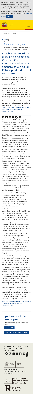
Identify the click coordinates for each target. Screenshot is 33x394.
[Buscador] (16, 33)
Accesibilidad (19, 348)
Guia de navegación (9, 346)
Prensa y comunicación (13, 44)
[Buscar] (28, 33)
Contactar (11, 348)
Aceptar (9, 16)
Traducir (5, 40)
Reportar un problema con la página (16, 332)
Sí (6, 328)
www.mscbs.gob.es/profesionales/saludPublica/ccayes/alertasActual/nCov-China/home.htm (16, 109)
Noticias (23, 44)
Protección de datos (9, 350)
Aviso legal (20, 346)
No (12, 328)
